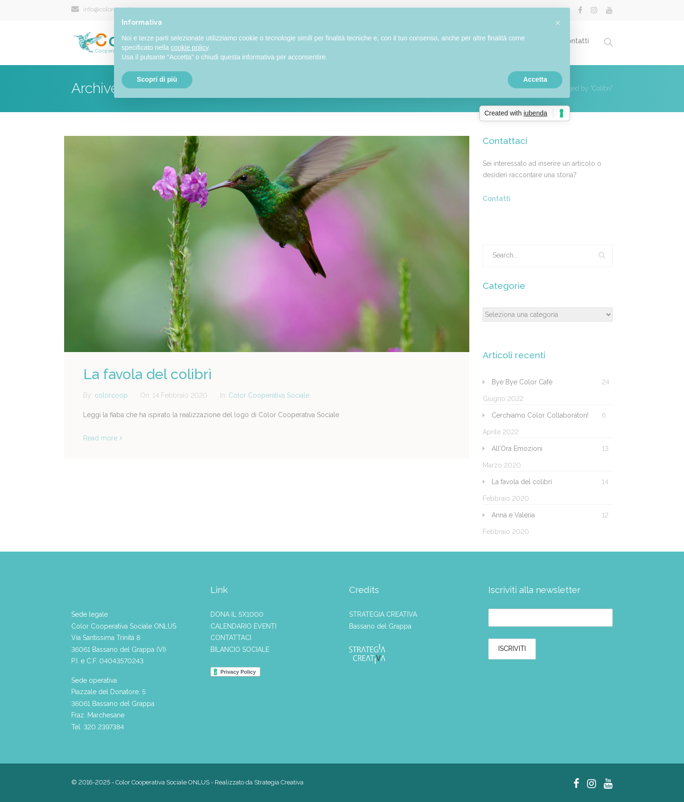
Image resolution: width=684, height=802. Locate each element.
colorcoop (112, 395)
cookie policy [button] (190, 47)
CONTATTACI (230, 637)
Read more (100, 438)
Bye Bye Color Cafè (522, 382)
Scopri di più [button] (157, 79)
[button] (557, 22)
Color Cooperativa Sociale (268, 395)
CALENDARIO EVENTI (243, 626)
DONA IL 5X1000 (237, 614)
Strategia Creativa (279, 782)
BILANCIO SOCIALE (239, 649)
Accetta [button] (535, 79)
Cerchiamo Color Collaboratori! (540, 415)
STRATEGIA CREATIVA (383, 614)
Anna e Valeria (513, 515)
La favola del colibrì (147, 374)
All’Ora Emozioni (517, 448)
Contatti (497, 198)
